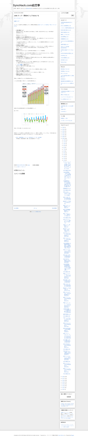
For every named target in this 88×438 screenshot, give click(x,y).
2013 (63, 385)
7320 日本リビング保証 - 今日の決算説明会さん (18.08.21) (67, 353)
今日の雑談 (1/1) (66, 373)
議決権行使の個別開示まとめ (67, 81)
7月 (64, 149)
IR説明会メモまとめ (65, 71)
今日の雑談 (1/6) (66, 271)
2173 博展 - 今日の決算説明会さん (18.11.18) (67, 341)
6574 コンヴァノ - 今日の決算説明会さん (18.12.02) (67, 365)
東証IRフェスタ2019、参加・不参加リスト (66, 230)
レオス (68, 417)
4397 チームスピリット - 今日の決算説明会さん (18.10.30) (67, 358)
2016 (63, 380)
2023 (63, 131)
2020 (63, 136)
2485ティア (19, 166)
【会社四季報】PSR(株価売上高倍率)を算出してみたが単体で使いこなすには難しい (67, 267)
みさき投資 (68, 418)
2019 (63, 138)
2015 (63, 382)
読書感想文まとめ (64, 38)
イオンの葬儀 (19, 64)
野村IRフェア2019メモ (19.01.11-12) (67, 202)
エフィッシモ (70, 413)
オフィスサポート (64, 415)
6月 (64, 151)
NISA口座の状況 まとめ (66, 30)
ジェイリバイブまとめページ (67, 96)
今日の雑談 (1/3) (66, 349)
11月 (64, 141)
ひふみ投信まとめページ (66, 99)
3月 (64, 156)
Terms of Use (63, 62)
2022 (63, 132)
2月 (64, 158)
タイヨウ (63, 418)
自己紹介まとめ (64, 59)
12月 (64, 140)
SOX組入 (68, 403)
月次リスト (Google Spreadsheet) (65, 47)
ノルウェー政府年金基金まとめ (67, 27)
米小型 (72, 403)
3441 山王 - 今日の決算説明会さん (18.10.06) (67, 256)
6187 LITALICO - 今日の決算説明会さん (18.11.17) (67, 346)
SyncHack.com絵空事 (26, 5)
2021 (63, 134)
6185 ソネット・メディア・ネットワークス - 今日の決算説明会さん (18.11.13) (67, 336)
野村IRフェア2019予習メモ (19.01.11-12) (67, 289)
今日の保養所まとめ (65, 57)
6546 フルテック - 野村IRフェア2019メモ (67, 206)
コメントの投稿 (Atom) (36, 211)
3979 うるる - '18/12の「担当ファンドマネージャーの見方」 (67, 193)
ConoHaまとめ (64, 55)
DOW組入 (62, 403)
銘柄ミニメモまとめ (65, 34)
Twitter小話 (63, 109)
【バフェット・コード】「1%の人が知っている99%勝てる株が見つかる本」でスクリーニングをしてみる (67, 165)
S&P (66, 403)
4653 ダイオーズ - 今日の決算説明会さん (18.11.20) (67, 325)
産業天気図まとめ (64, 44)
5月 (64, 152)
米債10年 (68, 404)
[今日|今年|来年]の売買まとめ (67, 53)
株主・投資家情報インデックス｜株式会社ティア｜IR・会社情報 (28, 137)
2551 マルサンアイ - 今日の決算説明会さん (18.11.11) (67, 240)
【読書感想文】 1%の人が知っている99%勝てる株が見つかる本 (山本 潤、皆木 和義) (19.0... (67, 183)
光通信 (62, 412)
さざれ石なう (63, 111)
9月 (64, 145)
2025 (63, 127)
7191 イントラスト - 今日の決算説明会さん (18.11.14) (67, 319)
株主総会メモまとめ (65, 69)
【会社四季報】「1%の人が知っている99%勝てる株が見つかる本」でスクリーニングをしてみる (67, 176)
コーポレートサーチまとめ (66, 120)
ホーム (35, 208)
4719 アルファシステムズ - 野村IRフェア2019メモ (67, 221)
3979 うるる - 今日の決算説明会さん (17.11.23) (67, 198)
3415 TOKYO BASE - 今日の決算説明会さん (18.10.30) (67, 261)
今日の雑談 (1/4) (66, 316)
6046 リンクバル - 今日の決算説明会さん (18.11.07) (67, 299)
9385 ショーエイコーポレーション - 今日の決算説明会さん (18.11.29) (67, 276)
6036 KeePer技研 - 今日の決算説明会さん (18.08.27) (66, 330)
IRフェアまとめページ (18, 18)
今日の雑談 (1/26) (66, 190)
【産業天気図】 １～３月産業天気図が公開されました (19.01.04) (67, 310)
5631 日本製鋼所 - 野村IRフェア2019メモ (67, 210)
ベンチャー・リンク (69, 424)
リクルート (63, 424)
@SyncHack (28, 8)
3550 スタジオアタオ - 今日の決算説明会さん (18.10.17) (67, 294)
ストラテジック (67, 414)
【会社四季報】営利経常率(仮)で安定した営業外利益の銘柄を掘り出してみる (67, 245)
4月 (64, 154)
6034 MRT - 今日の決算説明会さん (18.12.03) (67, 281)
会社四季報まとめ (64, 36)
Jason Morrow (61, 435)
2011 (63, 389)
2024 (63, 129)
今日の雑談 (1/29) (66, 170)
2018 (63, 376)
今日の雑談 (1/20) (66, 217)
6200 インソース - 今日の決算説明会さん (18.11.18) (67, 370)
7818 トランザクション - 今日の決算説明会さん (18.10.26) (67, 251)
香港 (63, 404)
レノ (64, 413)
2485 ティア (16, 21)
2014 (63, 383)
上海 (66, 404)
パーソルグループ (64, 425)
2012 (63, 387)
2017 (63, 378)
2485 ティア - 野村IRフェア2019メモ (66, 226)
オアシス (64, 417)
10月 (64, 143)
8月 (64, 147)
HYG (72, 404)
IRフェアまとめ (64, 73)
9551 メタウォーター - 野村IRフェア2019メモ (67, 214)
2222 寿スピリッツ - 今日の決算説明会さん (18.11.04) (67, 234)
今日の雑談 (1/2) (66, 361)
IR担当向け (63, 79)
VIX (61, 404)
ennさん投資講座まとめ (66, 25)
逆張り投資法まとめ (65, 32)
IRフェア (24, 166)
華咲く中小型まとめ (65, 94)
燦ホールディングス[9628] (43, 24)
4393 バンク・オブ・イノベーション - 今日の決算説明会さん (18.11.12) (67, 305)
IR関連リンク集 (64, 118)
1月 (64, 160)
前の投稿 (54, 208)
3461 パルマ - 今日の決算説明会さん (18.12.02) (67, 285)
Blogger (72, 435)
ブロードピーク (66, 412)
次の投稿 (16, 208)
